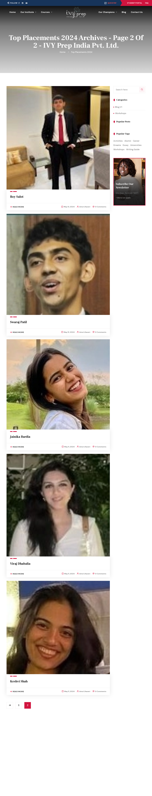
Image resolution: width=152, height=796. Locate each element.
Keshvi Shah (19, 681)
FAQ (146, 3)
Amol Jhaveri (84, 207)
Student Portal (134, 3)
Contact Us (137, 12)
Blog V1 (118, 107)
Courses (45, 12)
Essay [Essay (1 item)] (125, 145)
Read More (17, 207)
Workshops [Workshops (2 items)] (118, 149)
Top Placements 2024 (81, 52)
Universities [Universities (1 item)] (136, 145)
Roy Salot (16, 197)
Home (13, 12)
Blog (124, 12)
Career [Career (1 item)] (136, 141)
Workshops (120, 113)
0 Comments (100, 207)
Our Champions (106, 12)
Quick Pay (112, 3)
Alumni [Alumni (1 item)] (127, 141)
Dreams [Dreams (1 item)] (117, 145)
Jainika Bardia (20, 437)
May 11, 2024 (69, 447)
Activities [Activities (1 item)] (118, 141)
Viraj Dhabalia (20, 564)
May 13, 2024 (69, 207)
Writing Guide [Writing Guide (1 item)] (133, 149)
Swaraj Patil (18, 322)
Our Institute (27, 12)
